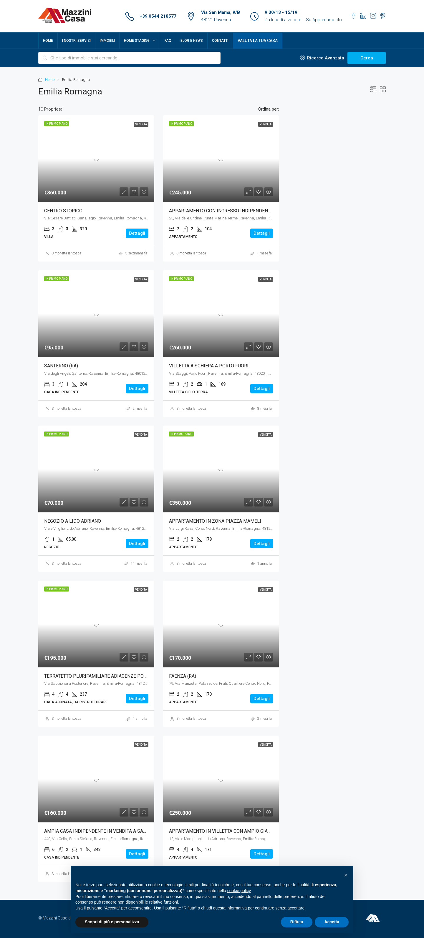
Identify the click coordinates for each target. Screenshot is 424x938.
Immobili (107, 41)
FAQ (168, 41)
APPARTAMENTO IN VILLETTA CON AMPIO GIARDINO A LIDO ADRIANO (244, 831)
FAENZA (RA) (182, 676)
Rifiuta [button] (296, 921)
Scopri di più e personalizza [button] (112, 921)
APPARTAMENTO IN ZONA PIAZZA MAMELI (215, 521)
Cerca (366, 58)
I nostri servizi (76, 41)
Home (48, 41)
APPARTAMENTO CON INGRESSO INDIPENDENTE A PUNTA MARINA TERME (248, 211)
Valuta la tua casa (258, 40)
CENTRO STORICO (63, 211)
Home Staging (137, 41)
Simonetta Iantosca (66, 253)
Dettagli (137, 233)
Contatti (220, 41)
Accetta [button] (331, 921)
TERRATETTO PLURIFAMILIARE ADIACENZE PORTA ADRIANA (108, 676)
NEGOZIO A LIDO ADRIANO (72, 521)
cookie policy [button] (239, 890)
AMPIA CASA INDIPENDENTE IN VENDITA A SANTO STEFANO (108, 831)
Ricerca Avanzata (322, 58)
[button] (345, 875)
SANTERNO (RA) (61, 366)
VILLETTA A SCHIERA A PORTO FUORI (209, 366)
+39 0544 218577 (158, 16)
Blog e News (191, 41)
